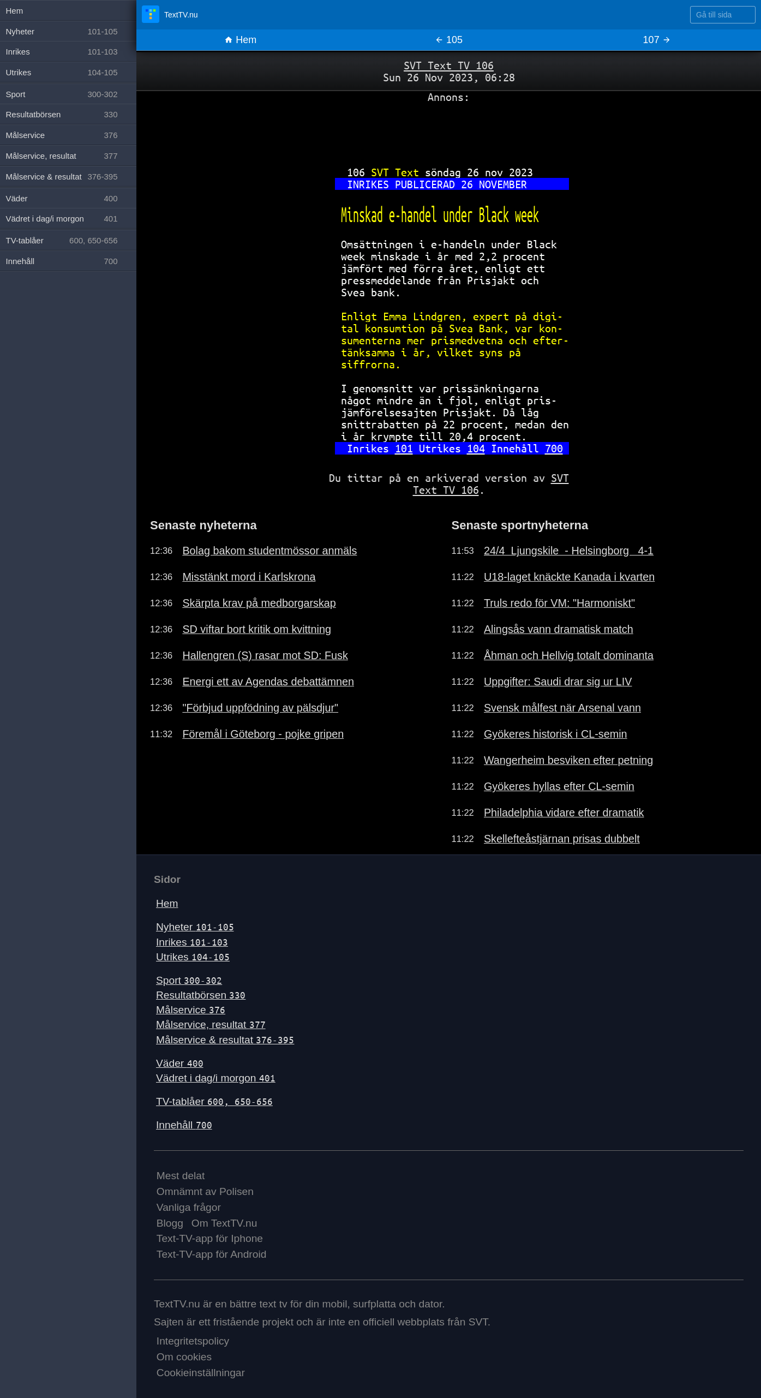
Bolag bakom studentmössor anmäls (269, 551)
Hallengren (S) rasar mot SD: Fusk (264, 655)
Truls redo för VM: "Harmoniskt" (559, 603)
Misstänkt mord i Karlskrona (248, 577)
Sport (189, 980)
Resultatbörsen (200, 995)
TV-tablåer (214, 1101)
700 (554, 448)
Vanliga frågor (189, 1207)
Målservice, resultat (211, 1024)
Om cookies (184, 1357)
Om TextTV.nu (224, 1223)
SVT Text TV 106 (449, 65)
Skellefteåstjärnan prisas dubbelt (562, 839)
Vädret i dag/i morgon (215, 1078)
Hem (240, 39)
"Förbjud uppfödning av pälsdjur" (260, 708)
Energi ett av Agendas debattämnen (268, 682)
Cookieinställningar (201, 1372)
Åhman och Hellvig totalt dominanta (569, 655)
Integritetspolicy (193, 1341)
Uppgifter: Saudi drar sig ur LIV (558, 682)
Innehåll (184, 1125)
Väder (179, 1063)
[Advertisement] (448, 130)
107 (657, 39)
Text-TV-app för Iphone (210, 1238)
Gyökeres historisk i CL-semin (555, 734)
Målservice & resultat (225, 1039)
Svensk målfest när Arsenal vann (562, 708)
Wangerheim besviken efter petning (568, 760)
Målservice (190, 1009)
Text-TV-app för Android (212, 1254)
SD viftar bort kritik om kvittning (256, 629)
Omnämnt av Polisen (205, 1191)
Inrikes (192, 942)
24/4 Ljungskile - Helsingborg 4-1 (569, 551)
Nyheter (195, 927)
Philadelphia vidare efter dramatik (564, 812)
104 (476, 448)
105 (449, 39)
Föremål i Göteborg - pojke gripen (263, 734)
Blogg (170, 1223)
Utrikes (193, 957)
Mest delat (181, 1175)
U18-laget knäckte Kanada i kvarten (569, 577)
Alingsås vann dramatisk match (558, 629)
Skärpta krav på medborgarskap (258, 603)
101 (404, 448)
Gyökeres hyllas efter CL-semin (559, 786)
